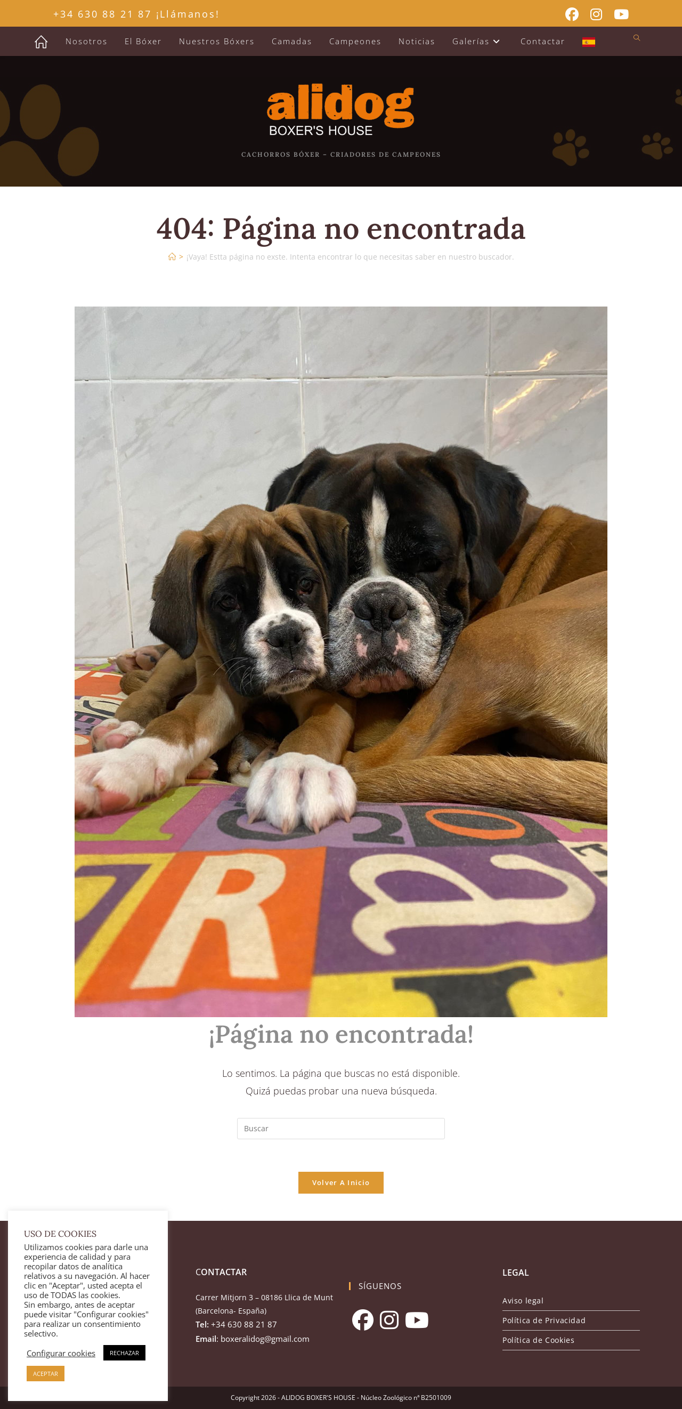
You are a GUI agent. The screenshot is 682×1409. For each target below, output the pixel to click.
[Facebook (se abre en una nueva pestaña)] (571, 14)
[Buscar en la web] (636, 38)
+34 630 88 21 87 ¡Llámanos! (136, 13)
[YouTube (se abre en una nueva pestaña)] (618, 14)
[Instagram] (389, 1320)
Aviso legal (523, 1300)
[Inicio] (172, 257)
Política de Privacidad (544, 1320)
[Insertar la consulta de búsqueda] (341, 1128)
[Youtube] (417, 1320)
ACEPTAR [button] (45, 1374)
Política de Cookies (538, 1340)
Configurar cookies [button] (61, 1353)
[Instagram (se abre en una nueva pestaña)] (596, 14)
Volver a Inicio (341, 1182)
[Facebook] (363, 1320)
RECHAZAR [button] (124, 1353)
